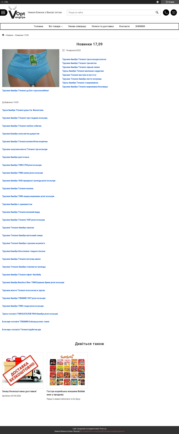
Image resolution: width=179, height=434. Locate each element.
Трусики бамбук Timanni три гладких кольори (24, 118)
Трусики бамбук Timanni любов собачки (21, 126)
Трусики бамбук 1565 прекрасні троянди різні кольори (28, 181)
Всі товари (54, 26)
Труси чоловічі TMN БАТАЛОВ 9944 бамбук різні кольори (30, 314)
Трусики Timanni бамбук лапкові (18, 228)
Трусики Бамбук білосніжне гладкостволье (23, 251)
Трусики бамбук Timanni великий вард (21, 212)
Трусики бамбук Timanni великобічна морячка (25, 141)
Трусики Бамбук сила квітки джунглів (20, 134)
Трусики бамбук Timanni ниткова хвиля (21, 259)
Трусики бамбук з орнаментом (17, 204)
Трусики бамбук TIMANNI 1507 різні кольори (23, 298)
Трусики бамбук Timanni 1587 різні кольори (23, 220)
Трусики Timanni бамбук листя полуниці (82, 79)
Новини (9, 35)
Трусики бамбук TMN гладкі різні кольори (23, 306)
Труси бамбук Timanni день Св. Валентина (22, 110)
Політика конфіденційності (114, 431)
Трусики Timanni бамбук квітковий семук (22, 235)
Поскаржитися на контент (91, 431)
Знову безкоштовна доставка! (19, 391)
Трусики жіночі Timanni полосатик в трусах (23, 290)
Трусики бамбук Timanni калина (17, 188)
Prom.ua (103, 429)
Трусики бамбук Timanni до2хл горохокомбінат (25, 90)
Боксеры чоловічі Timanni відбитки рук (21, 329)
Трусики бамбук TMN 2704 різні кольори (22, 165)
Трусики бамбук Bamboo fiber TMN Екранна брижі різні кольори (33, 282)
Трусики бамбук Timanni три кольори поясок (84, 59)
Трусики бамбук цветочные (15, 157)
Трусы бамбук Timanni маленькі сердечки (83, 71)
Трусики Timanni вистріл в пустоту (79, 75)
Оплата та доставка (103, 26)
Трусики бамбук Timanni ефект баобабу (21, 274)
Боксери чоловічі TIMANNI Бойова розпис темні (25, 321)
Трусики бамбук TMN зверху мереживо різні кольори (28, 196)
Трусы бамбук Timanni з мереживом (80, 83)
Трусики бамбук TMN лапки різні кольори (22, 173)
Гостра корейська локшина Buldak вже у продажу (66, 393)
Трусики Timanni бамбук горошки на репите (23, 243)
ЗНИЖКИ (140, 26)
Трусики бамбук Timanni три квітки (79, 63)
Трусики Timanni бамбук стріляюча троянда (24, 267)
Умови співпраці (77, 26)
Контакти (124, 26)
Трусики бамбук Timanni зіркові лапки (81, 67)
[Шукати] (157, 12)
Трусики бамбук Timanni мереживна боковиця (85, 87)
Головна (38, 26)
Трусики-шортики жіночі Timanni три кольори (24, 149)
